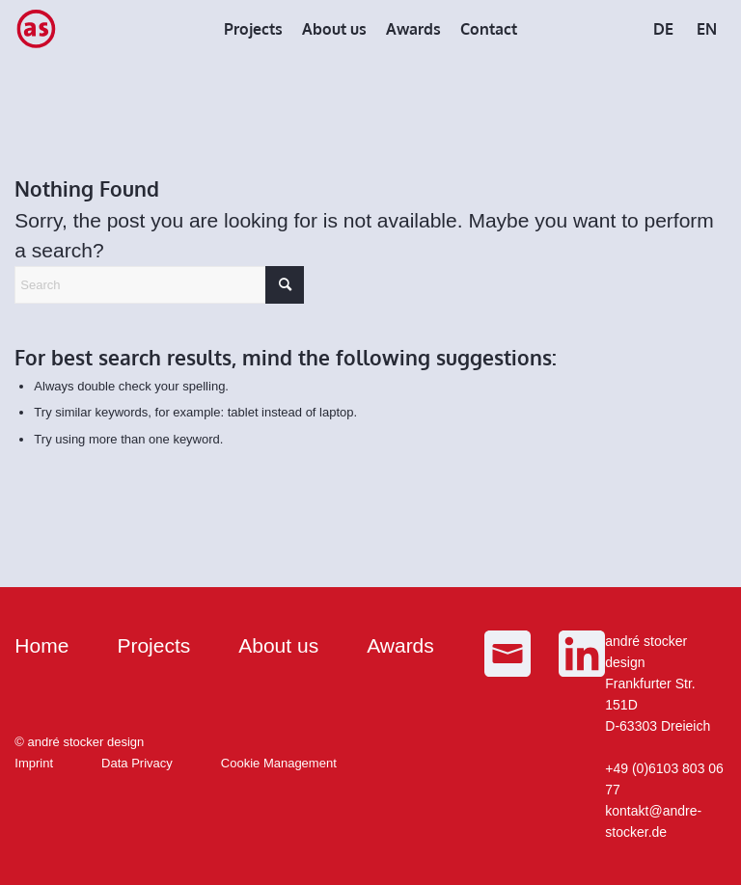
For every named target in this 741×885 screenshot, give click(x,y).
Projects (153, 645)
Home (41, 645)
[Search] (159, 285)
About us (278, 645)
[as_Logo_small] (35, 29)
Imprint (33, 763)
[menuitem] (253, 29)
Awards (400, 645)
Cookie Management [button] (279, 763)
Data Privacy (137, 763)
